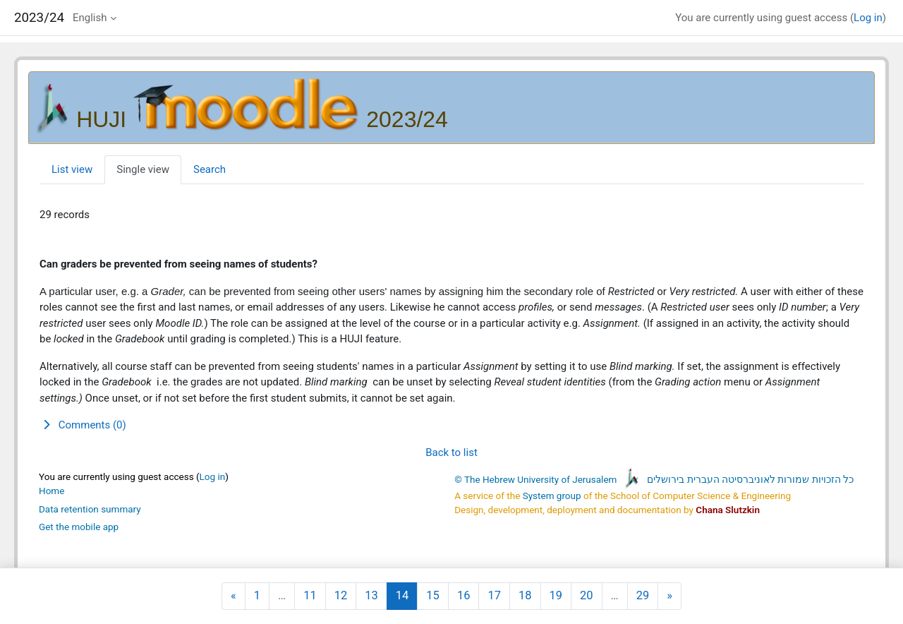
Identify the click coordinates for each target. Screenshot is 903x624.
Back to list (451, 452)
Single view (142, 169)
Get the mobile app (79, 526)
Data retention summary (90, 509)
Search (209, 169)
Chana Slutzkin (728, 509)
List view (71, 169)
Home (51, 490)
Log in (868, 17)
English (90, 17)
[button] (451, 425)
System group (552, 495)
